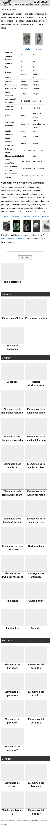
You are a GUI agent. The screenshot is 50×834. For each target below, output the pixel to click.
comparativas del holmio (11, 239)
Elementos (41, 1)
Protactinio (16, 217)
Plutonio (35, 217)
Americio (45, 217)
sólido (23, 131)
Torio (6, 217)
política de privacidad (40, 820)
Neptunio (26, 217)
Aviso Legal (3, 824)
